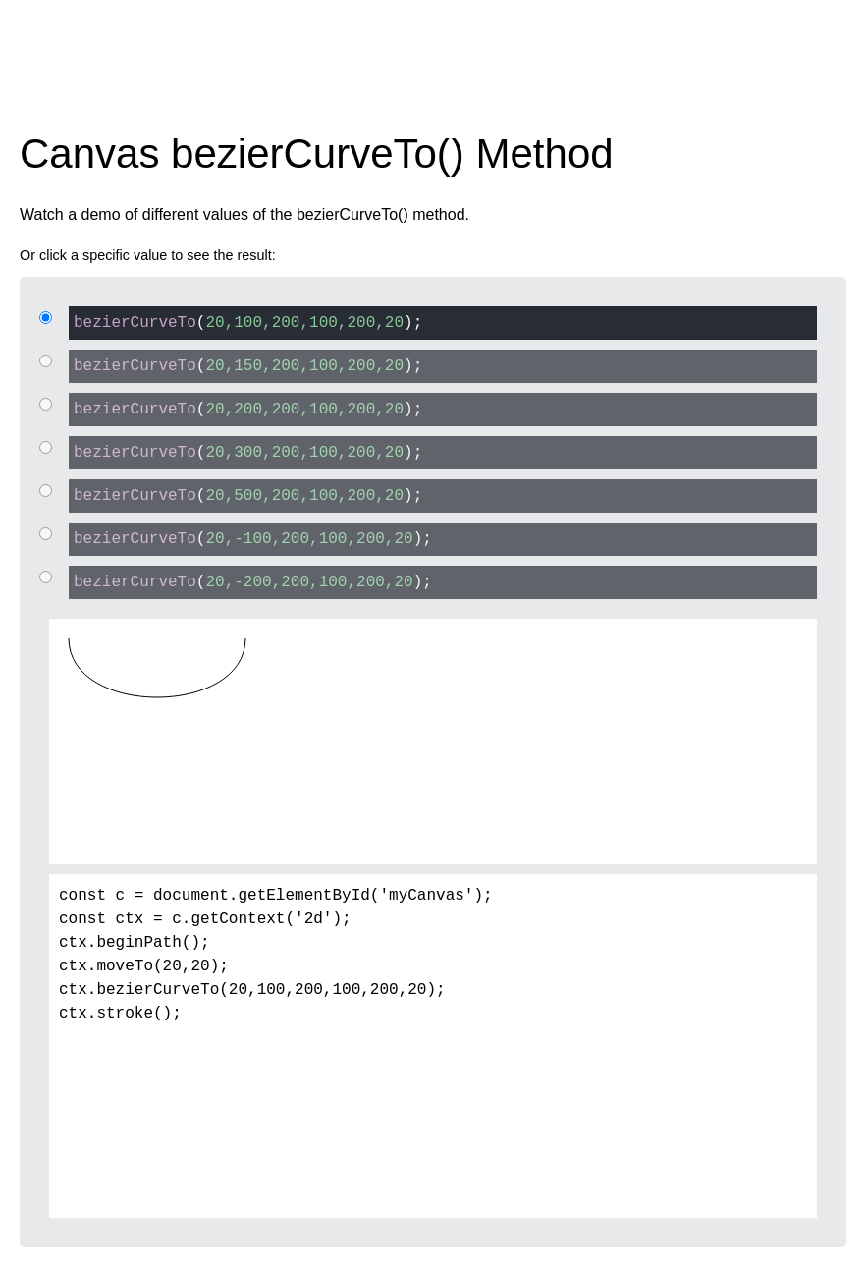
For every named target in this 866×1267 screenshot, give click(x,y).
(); (245, 321)
